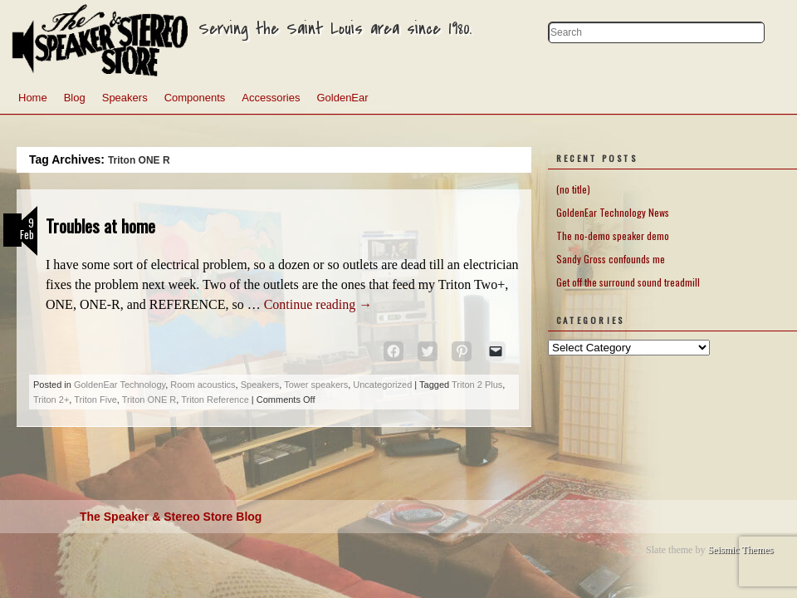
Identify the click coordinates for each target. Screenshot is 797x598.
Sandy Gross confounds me (610, 259)
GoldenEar (342, 97)
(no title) (573, 189)
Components (195, 97)
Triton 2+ (51, 399)
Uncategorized (382, 385)
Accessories (271, 97)
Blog (75, 97)
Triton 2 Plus (477, 385)
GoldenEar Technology (119, 385)
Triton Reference (215, 399)
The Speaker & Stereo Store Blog (171, 516)
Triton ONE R (149, 399)
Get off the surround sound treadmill (628, 282)
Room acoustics (202, 385)
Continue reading (318, 304)
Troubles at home (100, 225)
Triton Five (95, 399)
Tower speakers (316, 385)
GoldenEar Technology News (612, 212)
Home (32, 97)
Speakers (125, 97)
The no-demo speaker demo (612, 235)
